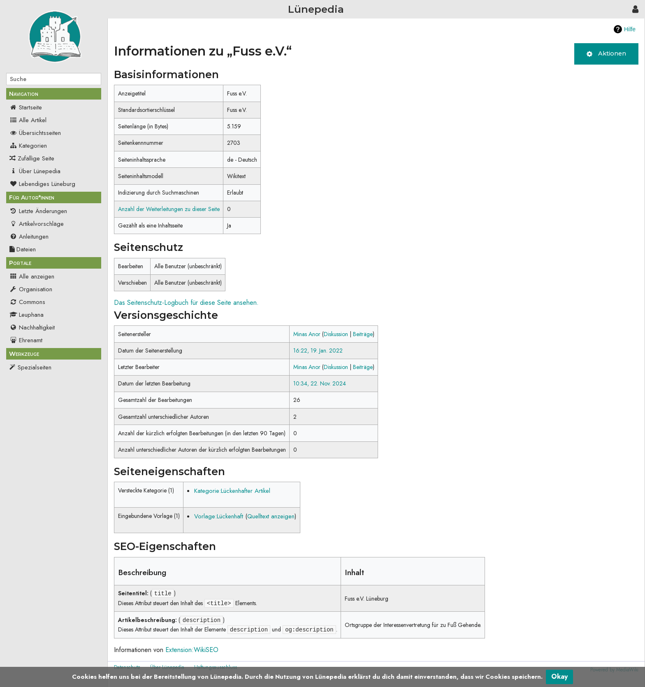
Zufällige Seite (36, 158)
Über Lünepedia (34, 171)
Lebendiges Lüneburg (42, 183)
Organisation (30, 289)
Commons (27, 301)
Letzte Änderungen (38, 211)
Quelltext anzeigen (271, 516)
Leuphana (26, 314)
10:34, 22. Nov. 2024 (319, 383)
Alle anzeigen (31, 276)
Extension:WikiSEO (191, 650)
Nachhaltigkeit (32, 327)
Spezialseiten (34, 367)
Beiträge (363, 334)
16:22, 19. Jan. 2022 (318, 350)
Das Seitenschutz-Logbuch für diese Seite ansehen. (186, 302)
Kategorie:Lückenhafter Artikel (232, 490)
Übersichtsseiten (35, 132)
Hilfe (630, 29)
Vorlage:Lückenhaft (218, 516)
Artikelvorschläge (36, 223)
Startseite (25, 107)
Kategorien (28, 145)
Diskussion (336, 334)
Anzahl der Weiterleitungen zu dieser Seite (169, 209)
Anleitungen (29, 236)
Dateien (22, 249)
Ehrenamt (25, 340)
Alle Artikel (27, 120)
